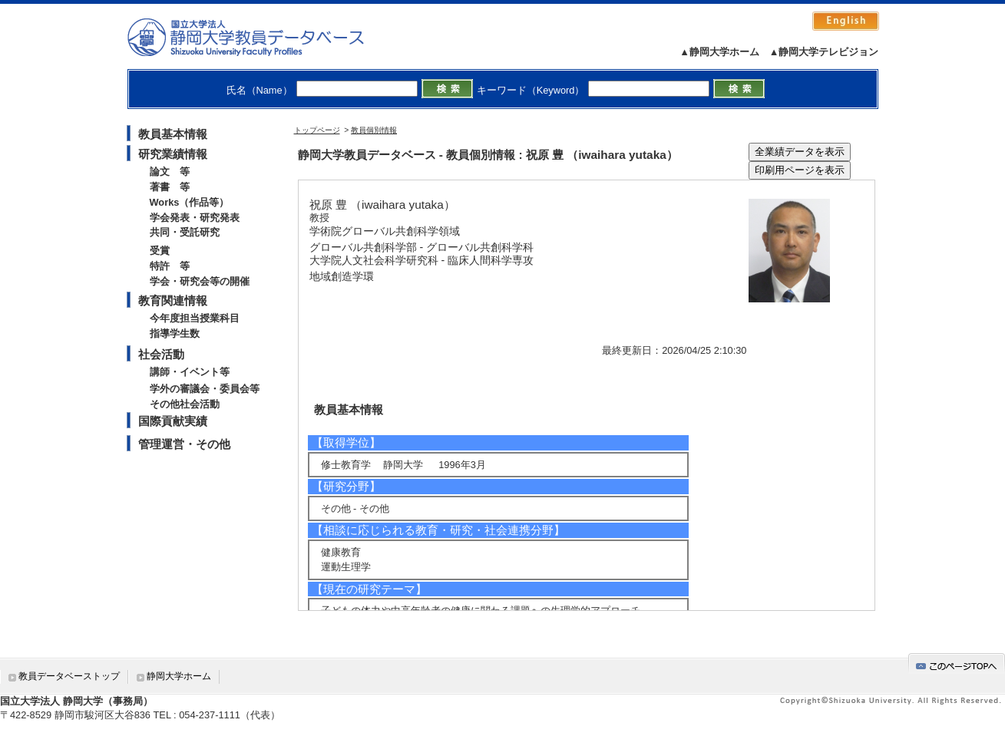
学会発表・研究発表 (195, 217)
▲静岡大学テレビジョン (824, 52)
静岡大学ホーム (179, 676)
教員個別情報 (374, 130)
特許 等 (170, 266)
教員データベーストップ (69, 676)
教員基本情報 (172, 133)
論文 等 (170, 171)
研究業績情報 (172, 153)
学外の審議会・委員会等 (205, 388)
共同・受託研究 (185, 232)
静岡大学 (261, 37)
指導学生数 (175, 333)
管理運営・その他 (184, 444)
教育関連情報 (172, 300)
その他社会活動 (185, 404)
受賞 (160, 250)
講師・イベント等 (190, 372)
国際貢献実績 (172, 420)
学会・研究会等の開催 (200, 281)
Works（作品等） (190, 202)
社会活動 (161, 354)
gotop (956, 663)
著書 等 (170, 187)
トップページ (317, 130)
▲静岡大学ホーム (719, 52)
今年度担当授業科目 (195, 318)
